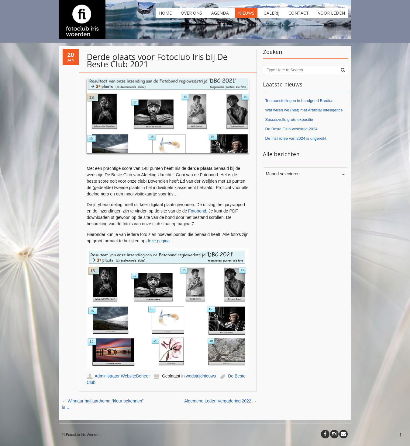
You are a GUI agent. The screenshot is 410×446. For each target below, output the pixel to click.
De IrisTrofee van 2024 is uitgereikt (295, 138)
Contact (298, 13)
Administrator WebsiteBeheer (122, 376)
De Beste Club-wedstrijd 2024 (291, 129)
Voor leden (331, 13)
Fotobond (197, 211)
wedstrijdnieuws (201, 376)
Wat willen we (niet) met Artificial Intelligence (304, 110)
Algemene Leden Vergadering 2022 (220, 401)
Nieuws (246, 13)
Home (165, 13)
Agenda (220, 13)
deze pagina (158, 240)
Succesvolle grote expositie (289, 119)
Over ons (191, 13)
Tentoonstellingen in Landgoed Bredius (299, 100)
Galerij (271, 13)
